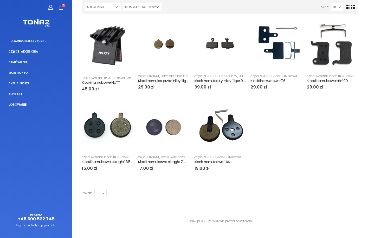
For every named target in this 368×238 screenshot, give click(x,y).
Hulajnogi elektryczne (27, 41)
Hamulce (110, 78)
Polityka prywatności (43, 225)
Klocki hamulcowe (129, 78)
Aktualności (18, 83)
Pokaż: (324, 7)
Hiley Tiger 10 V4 (227, 76)
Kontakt (15, 94)
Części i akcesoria (23, 51)
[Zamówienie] (142, 7)
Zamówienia (18, 62)
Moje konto (18, 73)
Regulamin (23, 225)
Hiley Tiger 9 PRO (171, 76)
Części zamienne (92, 78)
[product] (107, 45)
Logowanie (17, 104)
